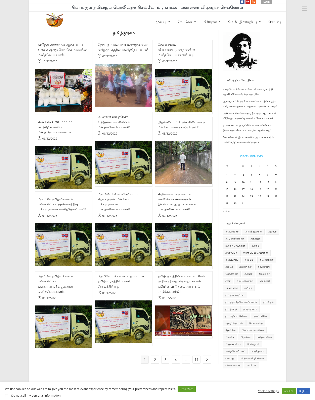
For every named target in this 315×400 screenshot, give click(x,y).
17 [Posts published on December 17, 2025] (243, 189)
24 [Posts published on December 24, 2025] (243, 196)
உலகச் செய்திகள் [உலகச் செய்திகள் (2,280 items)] (235, 245)
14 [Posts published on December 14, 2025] (276, 182)
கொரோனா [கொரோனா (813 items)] (231, 274)
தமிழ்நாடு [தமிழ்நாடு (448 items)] (231, 309)
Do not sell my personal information (36, 395)
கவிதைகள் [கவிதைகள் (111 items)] (245, 266)
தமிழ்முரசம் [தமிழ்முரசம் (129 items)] (250, 309)
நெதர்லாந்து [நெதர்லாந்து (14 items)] (256, 323)
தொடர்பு (274, 22)
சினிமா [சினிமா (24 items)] (248, 274)
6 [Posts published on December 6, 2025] (267, 175)
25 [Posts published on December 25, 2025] (251, 196)
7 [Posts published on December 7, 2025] (276, 175)
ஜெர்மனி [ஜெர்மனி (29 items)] (265, 281)
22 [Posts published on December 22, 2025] (226, 196)
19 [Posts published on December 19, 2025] (259, 189)
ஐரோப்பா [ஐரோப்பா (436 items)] (231, 252)
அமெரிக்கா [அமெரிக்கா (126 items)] (231, 231)
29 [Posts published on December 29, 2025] (226, 203)
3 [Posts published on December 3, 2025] (243, 175)
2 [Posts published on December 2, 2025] (235, 175)
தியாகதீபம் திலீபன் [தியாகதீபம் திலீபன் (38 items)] (236, 316)
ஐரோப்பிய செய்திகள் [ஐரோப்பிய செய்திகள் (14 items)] (255, 252)
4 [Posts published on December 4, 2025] (251, 175)
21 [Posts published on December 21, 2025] (276, 189)
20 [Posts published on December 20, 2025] (267, 189)
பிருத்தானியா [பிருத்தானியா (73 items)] (233, 344)
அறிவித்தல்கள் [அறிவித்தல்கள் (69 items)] (253, 231)
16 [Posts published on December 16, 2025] (235, 189)
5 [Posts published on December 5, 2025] (259, 175)
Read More (186, 389)
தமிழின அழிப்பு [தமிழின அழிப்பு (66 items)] (234, 295)
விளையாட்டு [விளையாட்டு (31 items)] (232, 365)
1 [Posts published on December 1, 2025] (227, 175)
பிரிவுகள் (212, 22)
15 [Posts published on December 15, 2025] (226, 189)
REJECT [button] (303, 391)
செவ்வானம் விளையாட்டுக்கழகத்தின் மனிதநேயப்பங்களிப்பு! (176, 49)
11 (196, 359)
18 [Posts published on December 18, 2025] (251, 189)
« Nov (226, 211)
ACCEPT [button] (289, 391)
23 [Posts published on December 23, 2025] (235, 196)
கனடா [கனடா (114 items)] (229, 266)
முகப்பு (163, 22)
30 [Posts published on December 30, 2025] (235, 203)
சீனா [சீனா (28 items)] (228, 281)
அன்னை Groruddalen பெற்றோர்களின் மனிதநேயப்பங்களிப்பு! (56, 127)
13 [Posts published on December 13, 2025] (267, 182)
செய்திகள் (187, 22)
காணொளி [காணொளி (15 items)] (264, 266)
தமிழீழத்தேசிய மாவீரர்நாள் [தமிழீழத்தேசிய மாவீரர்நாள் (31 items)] (241, 302)
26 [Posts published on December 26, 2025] (259, 196)
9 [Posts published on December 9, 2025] (235, 182)
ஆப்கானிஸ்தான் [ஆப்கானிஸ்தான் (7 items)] (234, 238)
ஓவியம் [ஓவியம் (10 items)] (249, 259)
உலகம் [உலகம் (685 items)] (256, 245)
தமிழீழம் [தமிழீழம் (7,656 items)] (268, 302)
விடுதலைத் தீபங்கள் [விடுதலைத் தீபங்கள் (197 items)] (252, 358)
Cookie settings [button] (268, 391)
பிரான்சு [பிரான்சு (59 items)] (229, 337)
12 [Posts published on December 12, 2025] (259, 182)
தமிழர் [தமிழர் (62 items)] (248, 288)
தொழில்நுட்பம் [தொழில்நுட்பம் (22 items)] (234, 323)
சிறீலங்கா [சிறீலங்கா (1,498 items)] (264, 274)
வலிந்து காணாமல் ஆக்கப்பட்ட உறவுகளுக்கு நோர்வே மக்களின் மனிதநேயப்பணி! (62, 49)
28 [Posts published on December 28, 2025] (276, 196)
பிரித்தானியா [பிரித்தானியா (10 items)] (264, 337)
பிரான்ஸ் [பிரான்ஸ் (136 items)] (246, 337)
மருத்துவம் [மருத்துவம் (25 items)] (258, 351)
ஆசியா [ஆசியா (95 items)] (272, 231)
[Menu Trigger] (304, 7)
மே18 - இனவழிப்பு (244, 22)
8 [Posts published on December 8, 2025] (227, 182)
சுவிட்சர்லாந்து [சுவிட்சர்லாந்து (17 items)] (245, 281)
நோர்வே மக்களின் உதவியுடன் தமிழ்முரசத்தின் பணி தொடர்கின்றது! (121, 281)
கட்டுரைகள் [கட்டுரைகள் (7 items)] (266, 259)
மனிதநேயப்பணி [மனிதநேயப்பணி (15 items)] (235, 351)
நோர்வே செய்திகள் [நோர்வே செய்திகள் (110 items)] (253, 330)
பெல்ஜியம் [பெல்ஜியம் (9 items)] (253, 344)
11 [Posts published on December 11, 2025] (251, 182)
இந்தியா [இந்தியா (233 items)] (255, 238)
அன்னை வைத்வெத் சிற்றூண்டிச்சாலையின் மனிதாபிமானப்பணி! (114, 121)
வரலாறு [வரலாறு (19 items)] (229, 358)
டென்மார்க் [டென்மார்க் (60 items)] (231, 288)
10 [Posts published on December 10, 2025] (243, 182)
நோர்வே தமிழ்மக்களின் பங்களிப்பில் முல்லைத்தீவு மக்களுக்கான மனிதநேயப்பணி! (62, 204)
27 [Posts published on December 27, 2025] (267, 196)
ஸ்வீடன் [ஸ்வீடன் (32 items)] (251, 365)
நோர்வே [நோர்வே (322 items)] (230, 330)
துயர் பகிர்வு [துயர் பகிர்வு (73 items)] (260, 316)
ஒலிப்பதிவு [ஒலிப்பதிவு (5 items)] (231, 259)
